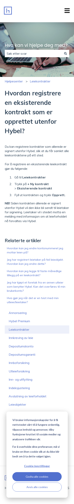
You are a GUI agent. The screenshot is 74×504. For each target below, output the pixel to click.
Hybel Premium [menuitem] (19, 321)
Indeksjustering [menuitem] (19, 388)
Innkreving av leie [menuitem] (21, 338)
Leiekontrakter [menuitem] (19, 329)
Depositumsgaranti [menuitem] (22, 354)
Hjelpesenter (14, 81)
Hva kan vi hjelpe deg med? (36, 45)
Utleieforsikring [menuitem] (19, 371)
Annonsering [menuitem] (18, 313)
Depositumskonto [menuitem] (21, 346)
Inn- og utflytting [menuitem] (20, 379)
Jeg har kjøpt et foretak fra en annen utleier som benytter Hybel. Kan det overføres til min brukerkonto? (36, 287)
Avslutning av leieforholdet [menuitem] (27, 396)
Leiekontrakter (40, 81)
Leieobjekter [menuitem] (17, 404)
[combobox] (33, 53)
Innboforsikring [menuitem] (19, 363)
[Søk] (65, 53)
